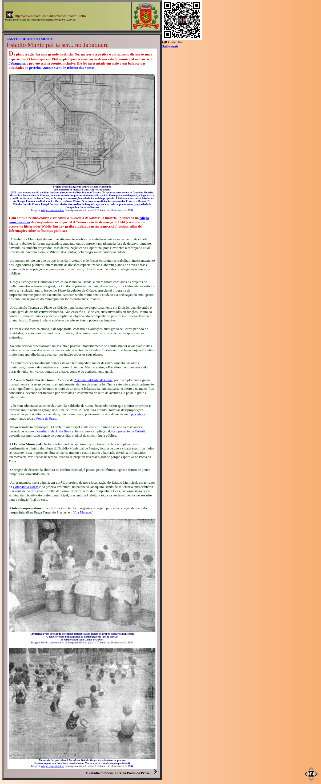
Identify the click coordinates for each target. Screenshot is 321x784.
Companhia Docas (26, 487)
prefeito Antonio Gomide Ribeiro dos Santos (62, 68)
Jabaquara (17, 63)
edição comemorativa (52, 210)
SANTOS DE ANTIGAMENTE (30, 39)
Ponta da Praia (46, 418)
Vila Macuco (82, 512)
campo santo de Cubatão (129, 431)
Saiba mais (170, 46)
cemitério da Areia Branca (55, 431)
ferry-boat (138, 414)
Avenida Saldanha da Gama (93, 380)
